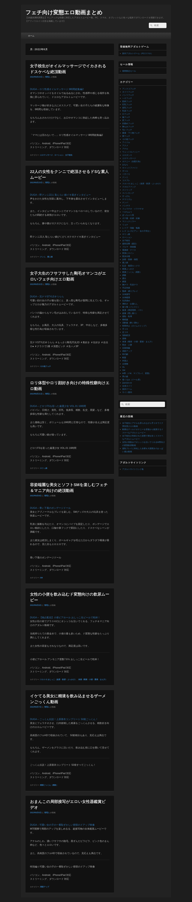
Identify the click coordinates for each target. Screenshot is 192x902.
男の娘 (125, 376)
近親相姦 (126, 348)
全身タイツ (127, 386)
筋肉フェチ (127, 101)
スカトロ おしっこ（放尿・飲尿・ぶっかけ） (58, 679)
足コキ (125, 332)
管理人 (48, 77)
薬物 (124, 338)
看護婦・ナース (129, 250)
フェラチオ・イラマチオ (133, 209)
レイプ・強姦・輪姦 (131, 228)
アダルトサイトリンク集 (133, 469)
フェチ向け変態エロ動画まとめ (64, 12)
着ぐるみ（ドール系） (132, 380)
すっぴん (126, 196)
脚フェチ (126, 136)
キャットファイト (130, 168)
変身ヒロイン (128, 253)
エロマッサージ (46, 155)
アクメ (125, 145)
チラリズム (127, 199)
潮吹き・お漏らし (130, 304)
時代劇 (125, 354)
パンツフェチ (128, 95)
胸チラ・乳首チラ (130, 285)
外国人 (125, 361)
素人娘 (50, 257)
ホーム (31, 36)
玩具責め (126, 300)
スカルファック (129, 187)
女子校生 (68, 155)
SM (41, 578)
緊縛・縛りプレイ (130, 291)
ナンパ (125, 202)
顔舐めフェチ (128, 123)
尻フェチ (126, 120)
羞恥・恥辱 (127, 316)
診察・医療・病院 (130, 259)
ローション (58, 155)
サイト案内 (127, 392)
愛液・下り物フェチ (131, 133)
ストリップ (127, 190)
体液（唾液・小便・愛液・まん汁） (92, 679)
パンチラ (126, 206)
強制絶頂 (126, 335)
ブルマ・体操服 (129, 247)
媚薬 (124, 281)
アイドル (126, 142)
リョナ (125, 225)
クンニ (42, 257)
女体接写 (126, 294)
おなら (125, 164)
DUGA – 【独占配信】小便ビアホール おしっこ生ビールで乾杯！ (65, 617)
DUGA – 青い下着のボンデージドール (50, 508)
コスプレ (126, 180)
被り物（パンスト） (131, 307)
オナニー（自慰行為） (132, 161)
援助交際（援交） (130, 244)
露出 (124, 278)
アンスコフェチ (129, 89)
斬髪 (124, 357)
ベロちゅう (127, 212)
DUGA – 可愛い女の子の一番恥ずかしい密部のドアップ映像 (62, 825)
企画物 (125, 364)
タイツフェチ (128, 92)
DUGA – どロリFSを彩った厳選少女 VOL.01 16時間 (58, 406)
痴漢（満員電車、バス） (133, 310)
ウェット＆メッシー (131, 152)
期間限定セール (129, 71)
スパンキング (128, 193)
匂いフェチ (127, 130)
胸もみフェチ (128, 126)
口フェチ (126, 114)
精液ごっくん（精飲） (49, 785)
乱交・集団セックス (131, 266)
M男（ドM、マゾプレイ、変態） (136, 373)
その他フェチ (45, 366)
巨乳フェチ (127, 104)
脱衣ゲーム (127, 389)
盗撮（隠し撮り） (130, 313)
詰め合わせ (127, 383)
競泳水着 (126, 256)
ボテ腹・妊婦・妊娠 (131, 218)
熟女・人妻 (127, 345)
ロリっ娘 (43, 468)
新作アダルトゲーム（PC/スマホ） (137, 53)
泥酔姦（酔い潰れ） (131, 323)
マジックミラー (129, 221)
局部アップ (44, 887)
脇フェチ (126, 117)
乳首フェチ (127, 111)
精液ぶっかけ (128, 269)
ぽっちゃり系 (128, 215)
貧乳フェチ (127, 108)
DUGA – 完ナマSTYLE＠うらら (47, 296)
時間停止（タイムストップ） (135, 326)
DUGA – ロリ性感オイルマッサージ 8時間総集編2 (57, 89)
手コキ (125, 329)
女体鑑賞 (126, 297)
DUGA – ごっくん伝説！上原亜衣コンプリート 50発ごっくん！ (64, 719)
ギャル (125, 171)
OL (123, 367)
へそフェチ (127, 98)
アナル (125, 149)
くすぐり (126, 174)
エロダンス (127, 155)
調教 (124, 275)
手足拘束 (126, 288)
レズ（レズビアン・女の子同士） (137, 231)
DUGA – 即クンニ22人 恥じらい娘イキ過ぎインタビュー (60, 195)
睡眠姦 (125, 319)
